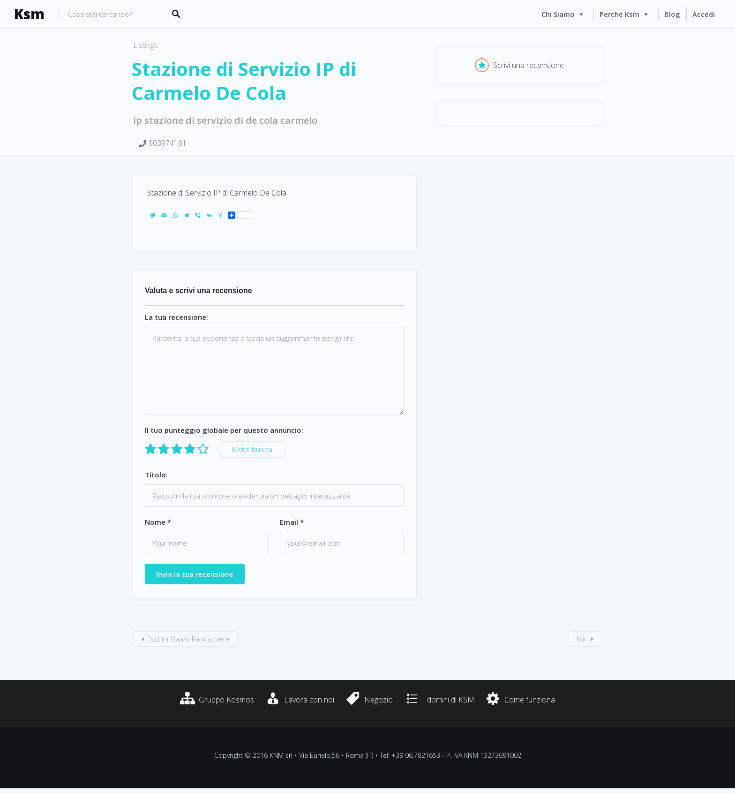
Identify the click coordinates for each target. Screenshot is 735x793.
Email (292, 522)
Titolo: (156, 474)
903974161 (168, 143)
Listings (145, 45)
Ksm (29, 14)
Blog (672, 14)
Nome (158, 522)
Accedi (703, 14)
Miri (582, 638)
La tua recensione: (176, 317)
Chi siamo (558, 14)
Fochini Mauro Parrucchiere (188, 638)
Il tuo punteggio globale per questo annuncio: (224, 430)
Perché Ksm (619, 14)
